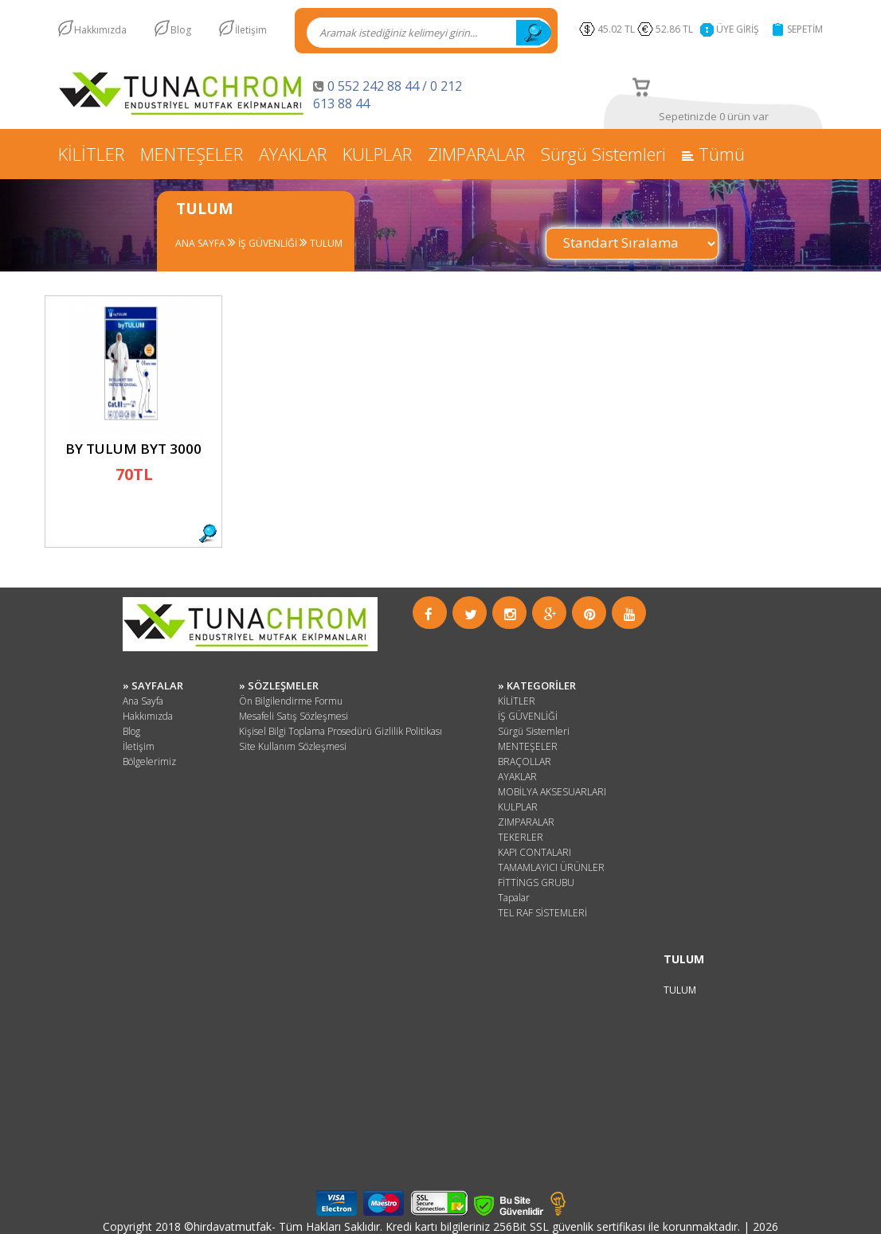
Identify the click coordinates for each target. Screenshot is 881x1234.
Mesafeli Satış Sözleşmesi (293, 716)
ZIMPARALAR (476, 154)
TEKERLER (520, 837)
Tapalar (514, 897)
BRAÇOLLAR (524, 761)
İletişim (251, 30)
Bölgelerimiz (149, 761)
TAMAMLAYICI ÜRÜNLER (551, 867)
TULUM (325, 243)
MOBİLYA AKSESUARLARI (552, 792)
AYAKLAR (293, 154)
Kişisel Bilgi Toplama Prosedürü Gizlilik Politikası (340, 731)
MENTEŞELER (191, 154)
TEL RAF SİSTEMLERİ (542, 913)
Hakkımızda (100, 30)
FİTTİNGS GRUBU (536, 882)
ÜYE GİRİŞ (737, 29)
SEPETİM (805, 29)
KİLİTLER (91, 154)
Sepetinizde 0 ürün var (714, 116)
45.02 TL (616, 29)
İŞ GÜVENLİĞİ (266, 243)
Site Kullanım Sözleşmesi (293, 746)
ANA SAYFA (200, 243)
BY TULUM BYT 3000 (133, 448)
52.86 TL (676, 29)
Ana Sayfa (143, 701)
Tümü (713, 154)
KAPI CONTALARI (534, 852)
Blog (180, 30)
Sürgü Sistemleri (603, 154)
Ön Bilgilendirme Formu (291, 701)
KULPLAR (377, 154)
